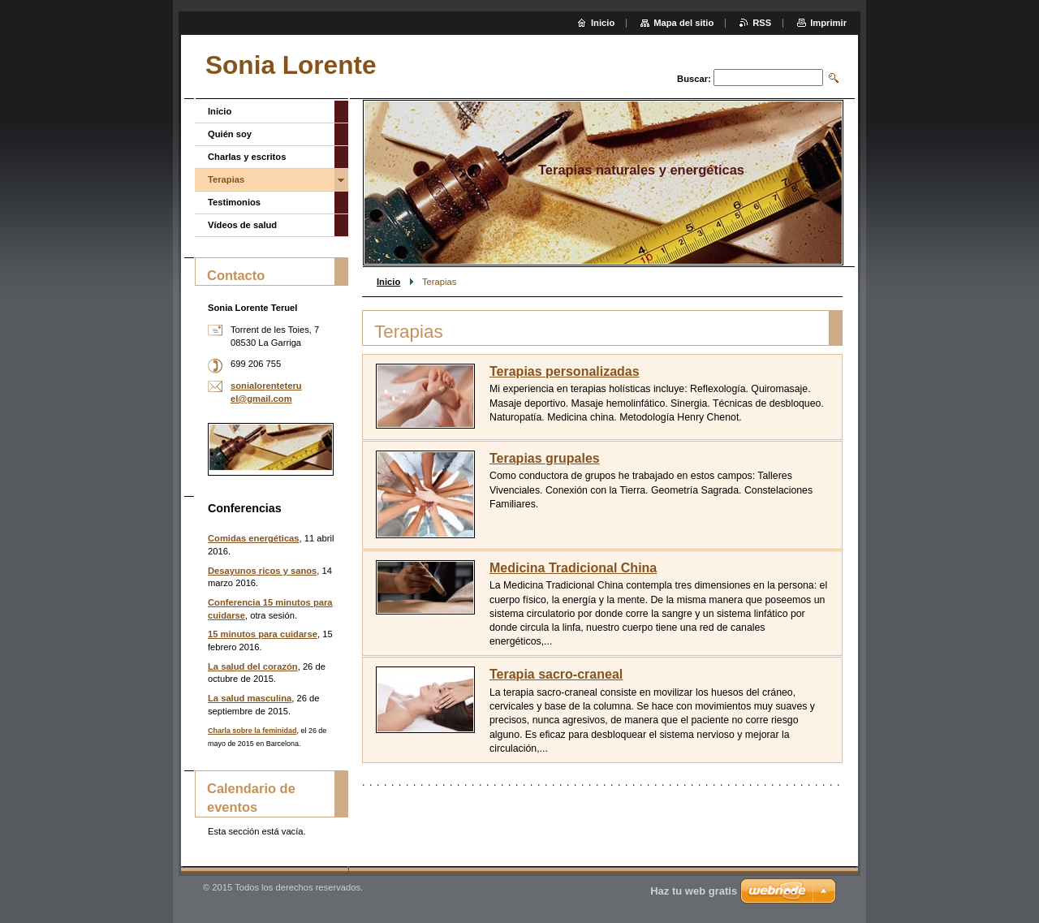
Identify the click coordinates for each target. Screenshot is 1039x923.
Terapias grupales (544, 458)
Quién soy (230, 134)
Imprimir (828, 23)
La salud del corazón (253, 666)
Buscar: (694, 79)
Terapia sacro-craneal (556, 674)
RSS (761, 23)
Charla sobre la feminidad (252, 731)
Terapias (226, 179)
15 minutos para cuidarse (262, 634)
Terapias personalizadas (564, 371)
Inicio (388, 282)
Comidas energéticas (254, 538)
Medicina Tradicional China (573, 568)
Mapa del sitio (683, 23)
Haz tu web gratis (693, 891)
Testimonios (234, 202)
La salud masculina (249, 698)
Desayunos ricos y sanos (262, 571)
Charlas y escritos (247, 157)
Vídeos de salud (242, 225)
